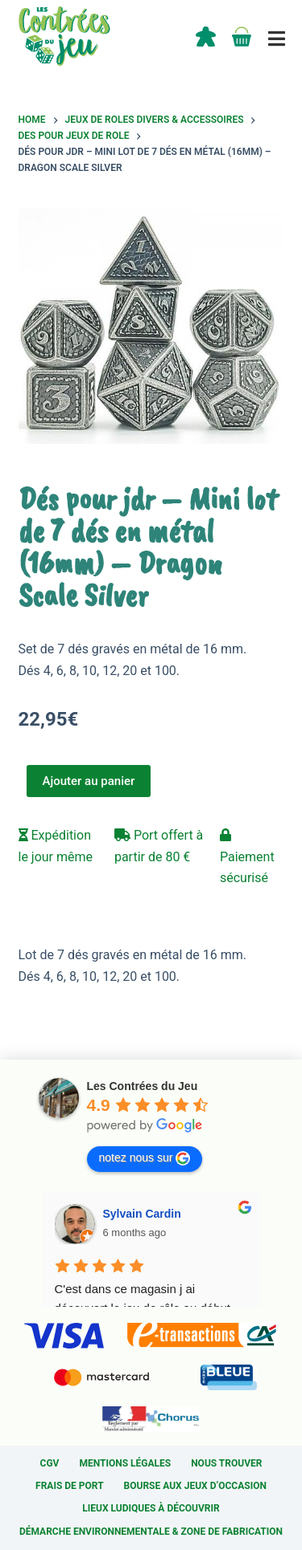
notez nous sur (145, 1158)
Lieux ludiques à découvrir (150, 1508)
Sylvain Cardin (142, 1213)
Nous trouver (226, 1463)
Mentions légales (125, 1463)
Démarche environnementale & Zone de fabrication (151, 1531)
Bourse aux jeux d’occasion (195, 1485)
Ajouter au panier (89, 781)
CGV (50, 1463)
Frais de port (69, 1485)
